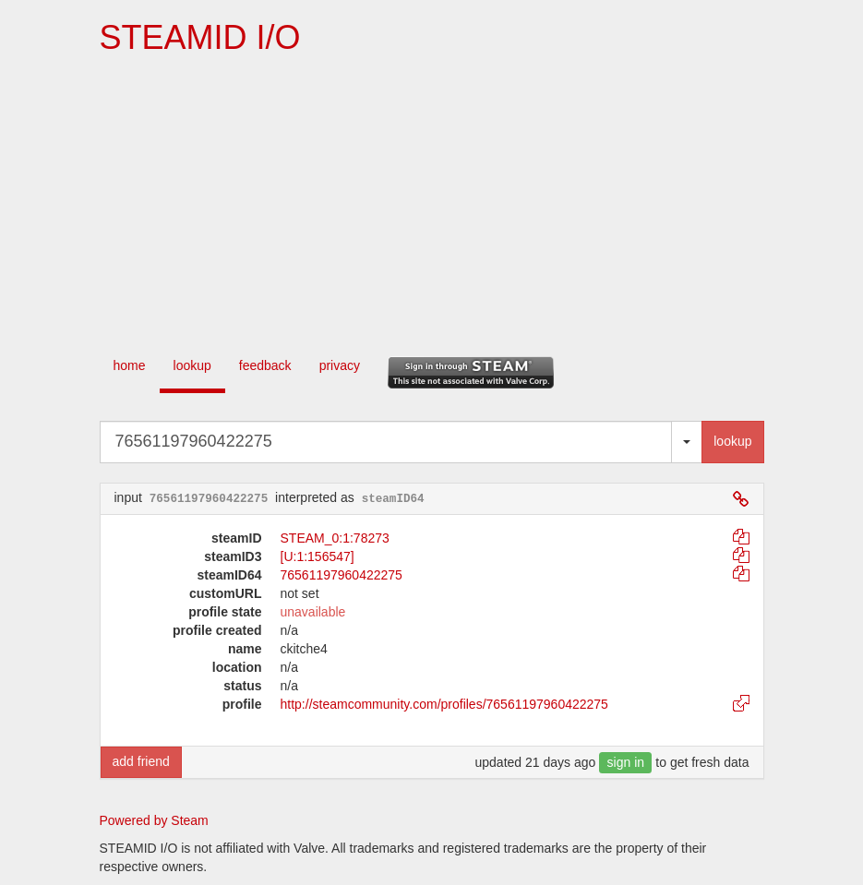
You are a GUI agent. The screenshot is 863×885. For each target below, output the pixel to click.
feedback (265, 365)
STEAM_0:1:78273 (335, 538)
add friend (141, 761)
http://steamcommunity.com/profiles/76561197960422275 (444, 704)
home (130, 365)
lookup (192, 365)
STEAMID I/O (200, 37)
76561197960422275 (341, 575)
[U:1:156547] (317, 556)
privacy (339, 365)
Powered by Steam (154, 820)
